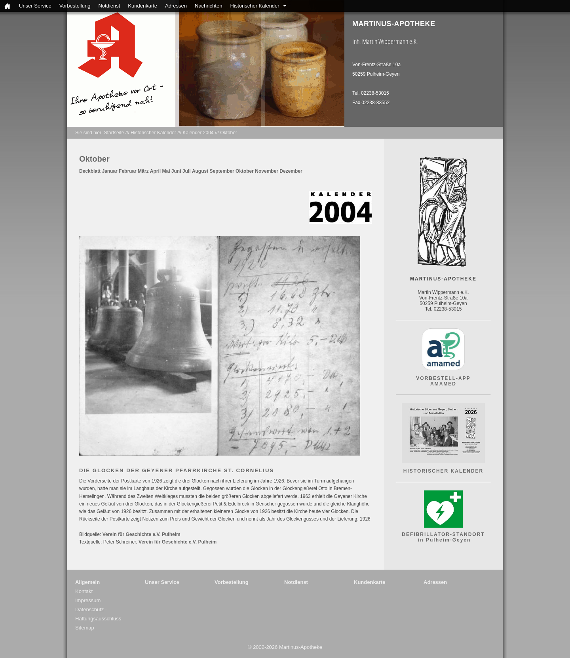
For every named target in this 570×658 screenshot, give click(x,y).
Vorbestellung (75, 6)
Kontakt (84, 591)
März (143, 171)
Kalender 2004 (197, 132)
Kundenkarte (142, 6)
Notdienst (109, 6)
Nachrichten (208, 6)
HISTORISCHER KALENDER (443, 471)
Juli (186, 171)
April (155, 171)
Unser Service (35, 6)
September (222, 171)
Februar (128, 171)
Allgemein (87, 582)
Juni (176, 171)
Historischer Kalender (254, 6)
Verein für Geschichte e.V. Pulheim (141, 534)
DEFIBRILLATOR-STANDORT (443, 534)
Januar (109, 171)
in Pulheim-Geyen (443, 540)
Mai (166, 171)
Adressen (176, 6)
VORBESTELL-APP (443, 378)
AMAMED (443, 384)
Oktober (228, 132)
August (200, 171)
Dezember (290, 171)
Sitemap (84, 628)
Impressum (88, 600)
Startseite (114, 132)
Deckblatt (90, 171)
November (266, 171)
